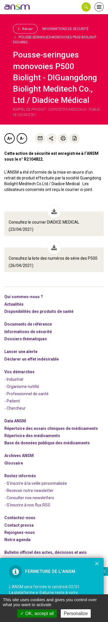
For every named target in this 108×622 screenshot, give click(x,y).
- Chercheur (15, 408)
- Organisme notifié (21, 386)
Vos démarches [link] (19, 372)
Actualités (14, 304)
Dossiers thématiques (25, 339)
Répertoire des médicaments (32, 435)
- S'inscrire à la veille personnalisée (35, 483)
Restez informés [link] (20, 476)
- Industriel (13, 379)
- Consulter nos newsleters (29, 497)
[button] (86, 7)
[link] (17, 7)
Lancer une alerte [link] (20, 351)
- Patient (12, 401)
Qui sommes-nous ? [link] (23, 296)
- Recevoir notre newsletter (29, 490)
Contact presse (19, 525)
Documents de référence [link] (28, 324)
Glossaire (13, 463)
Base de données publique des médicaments (47, 443)
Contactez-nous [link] (19, 517)
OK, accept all (37, 613)
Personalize (76, 613)
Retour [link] (25, 28)
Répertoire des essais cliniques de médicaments (51, 428)
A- (22, 138)
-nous (19, 532)
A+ (9, 138)
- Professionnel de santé (26, 393)
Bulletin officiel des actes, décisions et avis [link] (45, 552)
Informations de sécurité (65, 29)
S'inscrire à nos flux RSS (28, 505)
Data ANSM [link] (15, 421)
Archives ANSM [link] (19, 455)
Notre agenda (17, 539)
